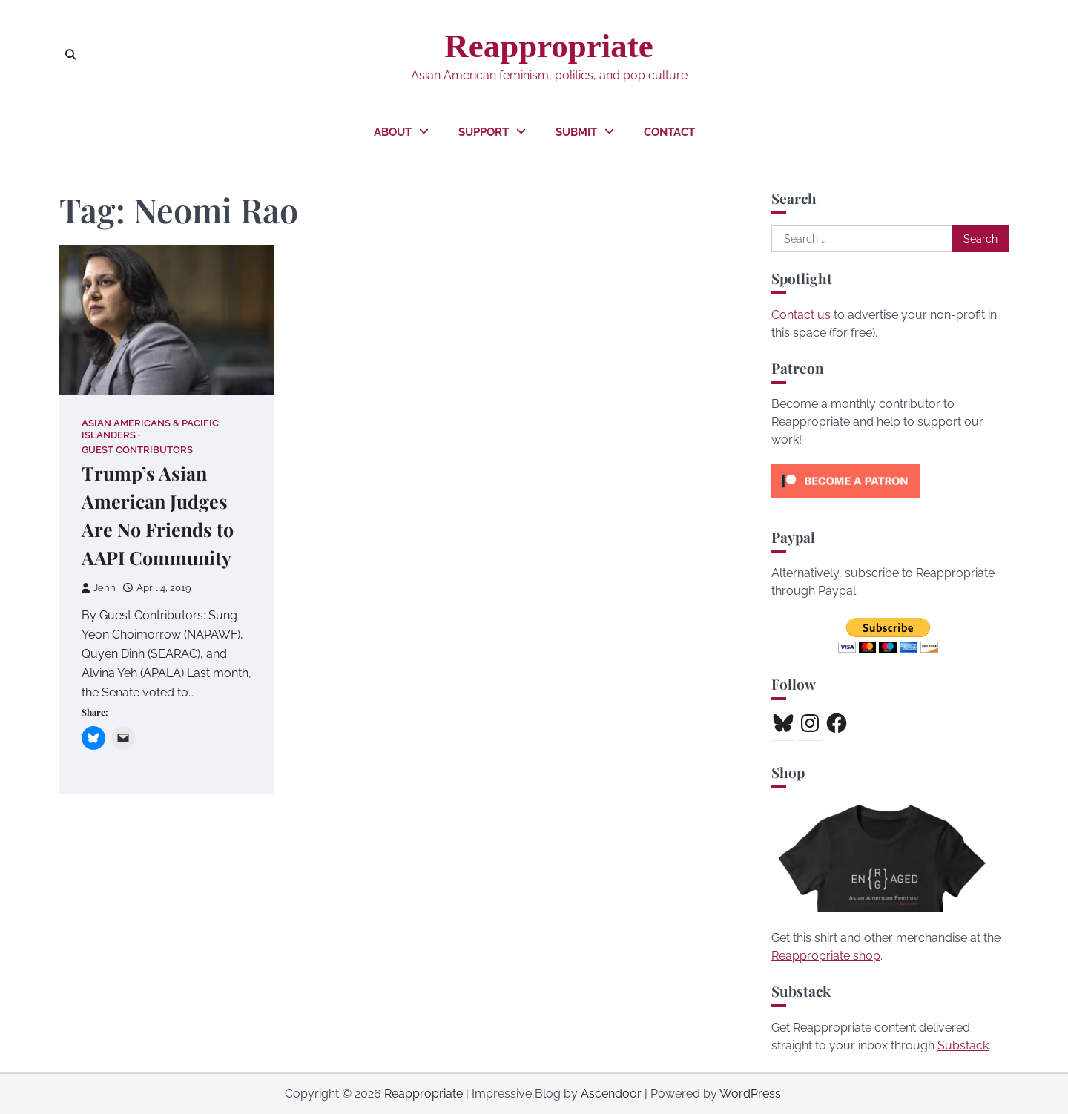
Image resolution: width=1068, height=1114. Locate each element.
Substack (963, 1045)
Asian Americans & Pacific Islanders (150, 429)
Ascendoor (611, 1094)
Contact (669, 132)
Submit (576, 132)
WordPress (750, 1094)
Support (483, 132)
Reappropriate (548, 46)
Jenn (99, 588)
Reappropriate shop (825, 956)
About (393, 132)
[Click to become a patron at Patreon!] (845, 502)
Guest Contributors (137, 449)
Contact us (801, 315)
